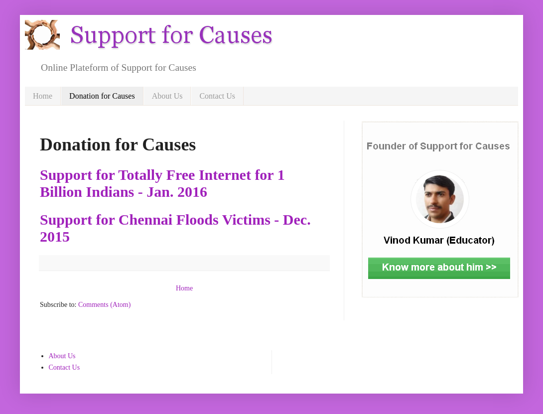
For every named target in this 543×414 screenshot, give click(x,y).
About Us (167, 96)
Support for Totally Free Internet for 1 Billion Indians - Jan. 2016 (162, 183)
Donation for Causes (102, 96)
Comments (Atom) (104, 304)
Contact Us (217, 96)
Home (42, 96)
